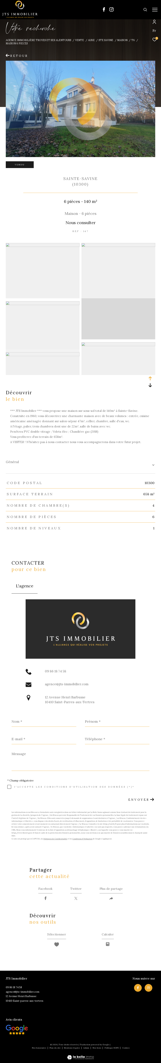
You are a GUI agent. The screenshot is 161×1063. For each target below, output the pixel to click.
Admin (86, 1048)
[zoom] (43, 246)
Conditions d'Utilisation (82, 839)
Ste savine (106, 40)
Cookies (126, 1048)
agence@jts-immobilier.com (66, 684)
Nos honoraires (39, 1048)
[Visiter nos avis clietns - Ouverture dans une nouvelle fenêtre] (17, 1029)
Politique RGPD (112, 1048)
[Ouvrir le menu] (155, 9)
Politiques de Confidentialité (55, 839)
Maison (122, 40)
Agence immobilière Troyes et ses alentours (38, 40)
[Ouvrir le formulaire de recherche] (133, 10)
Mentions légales (72, 1048)
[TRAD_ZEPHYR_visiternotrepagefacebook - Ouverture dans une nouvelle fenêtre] (104, 10)
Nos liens (97, 1048)
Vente (79, 40)
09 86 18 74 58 (55, 671)
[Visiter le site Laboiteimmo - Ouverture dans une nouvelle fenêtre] (80, 1055)
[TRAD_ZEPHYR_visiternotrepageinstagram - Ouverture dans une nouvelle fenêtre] (111, 10)
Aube (91, 40)
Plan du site (55, 1048)
